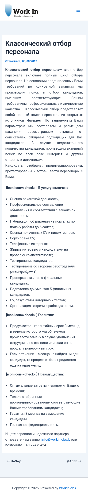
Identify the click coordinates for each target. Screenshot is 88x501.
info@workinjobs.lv (56, 439)
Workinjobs (67, 488)
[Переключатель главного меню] (78, 10)
